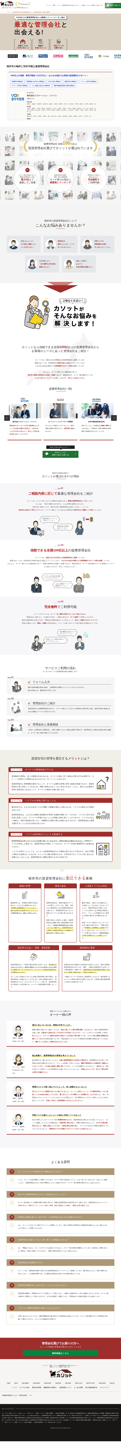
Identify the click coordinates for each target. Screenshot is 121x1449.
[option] (16, 64)
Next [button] (114, 426)
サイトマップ (104, 1395)
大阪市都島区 (25, 1391)
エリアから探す (24, 1395)
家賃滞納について (65, 1395)
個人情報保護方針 (91, 1395)
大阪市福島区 (36, 1391)
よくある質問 (78, 1395)
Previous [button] (7, 426)
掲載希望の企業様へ (50, 1395)
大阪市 (16, 1391)
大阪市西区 (58, 1391)
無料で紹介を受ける (60, 461)
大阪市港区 (68, 1391)
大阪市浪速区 (102, 1391)
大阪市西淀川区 (114, 1391)
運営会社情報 (36, 1395)
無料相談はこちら (60, 1361)
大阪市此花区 (47, 1391)
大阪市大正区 (78, 1391)
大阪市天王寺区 (90, 1391)
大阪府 (8, 1391)
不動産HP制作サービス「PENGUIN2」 (15, 1403)
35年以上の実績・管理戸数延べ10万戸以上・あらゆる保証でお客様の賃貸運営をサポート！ (49, 83)
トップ (14, 1395)
